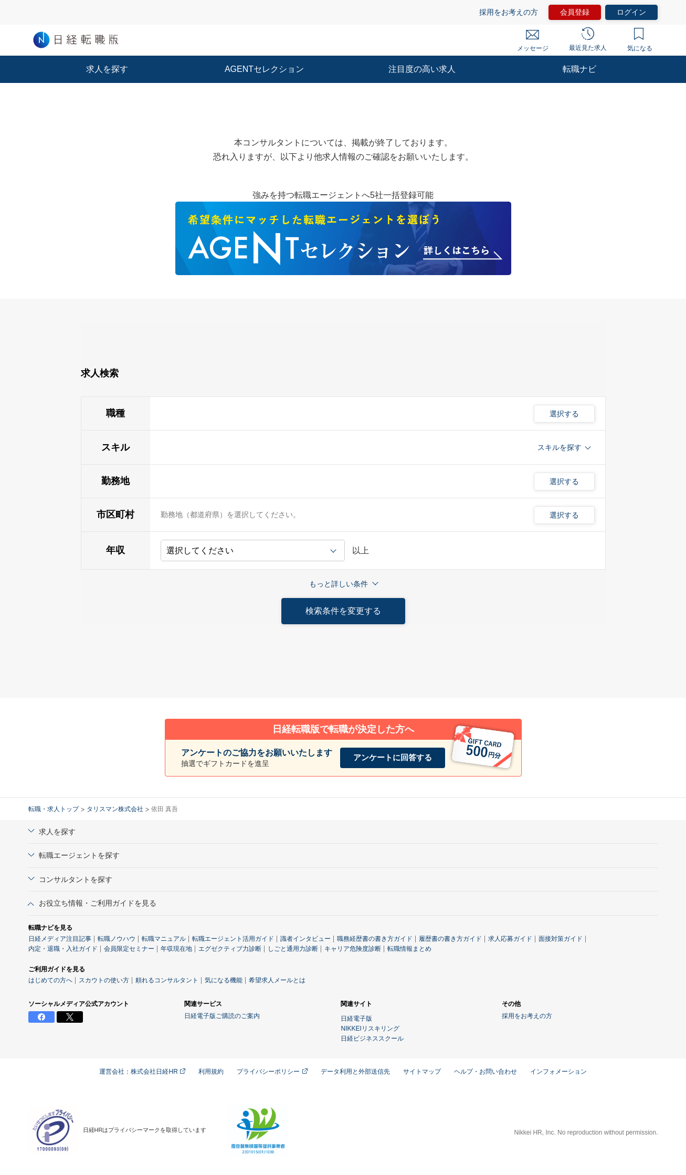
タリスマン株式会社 (115, 809)
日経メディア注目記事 (59, 938)
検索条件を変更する (343, 610)
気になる (639, 40)
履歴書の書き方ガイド (450, 938)
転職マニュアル (164, 938)
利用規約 (211, 1071)
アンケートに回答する (392, 757)
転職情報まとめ (409, 948)
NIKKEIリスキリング (370, 1028)
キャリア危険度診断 (352, 948)
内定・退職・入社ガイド (63, 948)
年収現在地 (176, 948)
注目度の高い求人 (422, 69)
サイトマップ (422, 1071)
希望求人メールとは (277, 980)
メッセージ (532, 41)
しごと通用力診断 (293, 948)
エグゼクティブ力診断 (229, 948)
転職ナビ (579, 69)
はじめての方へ (50, 980)
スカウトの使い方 (104, 980)
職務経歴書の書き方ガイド (375, 938)
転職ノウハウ (116, 938)
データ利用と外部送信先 (355, 1071)
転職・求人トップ (53, 809)
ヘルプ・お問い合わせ (485, 1071)
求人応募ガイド (510, 938)
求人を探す (107, 69)
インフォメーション (558, 1071)
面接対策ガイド (561, 938)
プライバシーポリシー (272, 1071)
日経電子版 (356, 1018)
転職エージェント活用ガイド (233, 938)
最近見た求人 (588, 39)
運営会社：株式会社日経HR (142, 1071)
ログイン (631, 12)
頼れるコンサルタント (166, 980)
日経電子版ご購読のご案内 (222, 1016)
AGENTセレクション (264, 69)
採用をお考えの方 (508, 12)
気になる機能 (223, 980)
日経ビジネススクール (372, 1038)
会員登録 (574, 12)
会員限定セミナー (129, 948)
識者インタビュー (305, 938)
